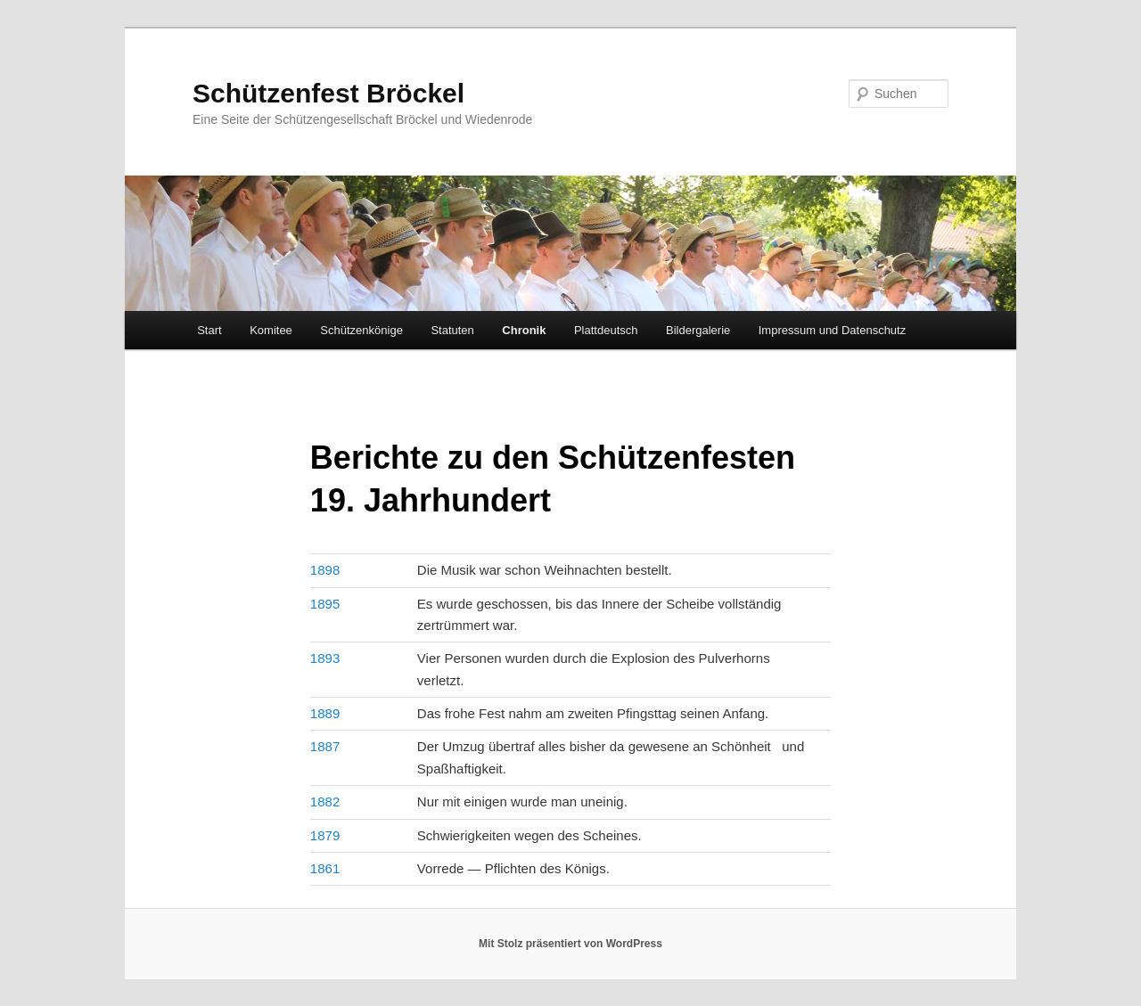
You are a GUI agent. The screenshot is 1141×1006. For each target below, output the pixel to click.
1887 (325, 746)
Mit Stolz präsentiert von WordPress (570, 943)
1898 (325, 569)
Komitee (271, 330)
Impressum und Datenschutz (832, 330)
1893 (325, 658)
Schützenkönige (361, 330)
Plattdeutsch (606, 330)
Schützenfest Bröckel (328, 93)
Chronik (524, 330)
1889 (325, 713)
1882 (325, 801)
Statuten (452, 330)
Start (209, 330)
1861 (325, 868)
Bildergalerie (698, 330)
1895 (325, 603)
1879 (325, 835)
